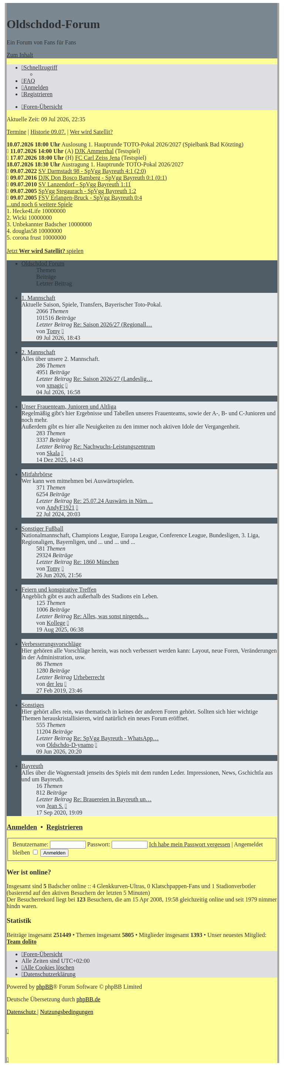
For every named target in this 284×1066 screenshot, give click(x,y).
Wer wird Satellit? (91, 132)
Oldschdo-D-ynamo (70, 745)
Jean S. (55, 806)
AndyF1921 (60, 507)
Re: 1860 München (96, 562)
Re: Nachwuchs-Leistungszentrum (114, 446)
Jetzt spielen (45, 251)
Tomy (53, 331)
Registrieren (64, 827)
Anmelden (22, 827)
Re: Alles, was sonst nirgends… (111, 616)
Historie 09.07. (48, 132)
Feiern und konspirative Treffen (59, 589)
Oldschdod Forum (42, 263)
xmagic (55, 385)
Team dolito (22, 941)
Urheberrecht (88, 677)
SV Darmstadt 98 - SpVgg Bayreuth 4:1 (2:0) (92, 171)
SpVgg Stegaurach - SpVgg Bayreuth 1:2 (87, 191)
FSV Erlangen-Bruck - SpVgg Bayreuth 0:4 (90, 197)
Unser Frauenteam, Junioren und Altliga (68, 406)
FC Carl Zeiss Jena (97, 158)
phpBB (44, 987)
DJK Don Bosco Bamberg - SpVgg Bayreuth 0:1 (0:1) (102, 178)
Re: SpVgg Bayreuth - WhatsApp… (116, 738)
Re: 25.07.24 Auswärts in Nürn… (113, 501)
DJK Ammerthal (94, 151)
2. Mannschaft (38, 352)
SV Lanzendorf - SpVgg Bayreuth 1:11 (84, 184)
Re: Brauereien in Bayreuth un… (112, 799)
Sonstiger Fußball (42, 528)
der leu (55, 684)
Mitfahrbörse (37, 474)
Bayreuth (32, 766)
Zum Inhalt (20, 55)
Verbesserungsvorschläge (51, 644)
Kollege (56, 623)
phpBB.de (88, 999)
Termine (16, 132)
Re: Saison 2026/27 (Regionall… (112, 324)
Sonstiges (32, 705)
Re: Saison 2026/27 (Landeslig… (112, 379)
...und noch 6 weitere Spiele (39, 204)
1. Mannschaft (38, 298)
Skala (53, 453)
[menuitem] (28, 81)
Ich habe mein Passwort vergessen (189, 844)
